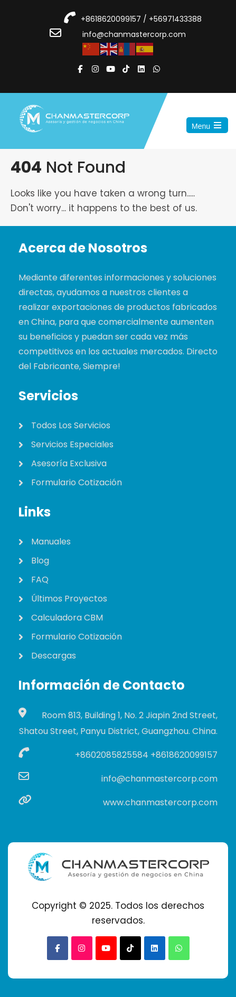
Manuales (51, 541)
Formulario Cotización (76, 482)
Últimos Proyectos (69, 598)
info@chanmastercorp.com (134, 34)
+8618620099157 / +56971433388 (141, 19)
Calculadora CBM (67, 618)
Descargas (53, 656)
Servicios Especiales (72, 444)
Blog (40, 560)
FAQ (40, 579)
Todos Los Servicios (70, 425)
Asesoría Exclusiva (69, 463)
